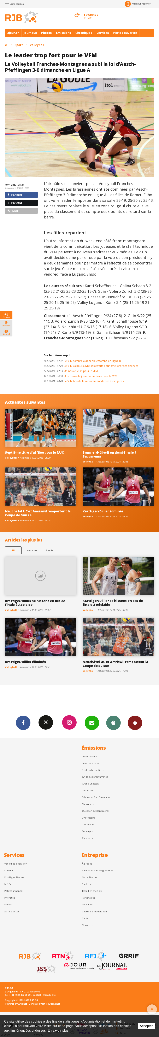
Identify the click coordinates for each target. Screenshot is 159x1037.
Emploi (8, 904)
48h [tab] (13, 550)
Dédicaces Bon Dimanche (96, 797)
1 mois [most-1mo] (49, 550)
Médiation (87, 904)
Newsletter (88, 925)
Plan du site (49, 995)
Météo (8, 884)
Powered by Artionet (16, 1004)
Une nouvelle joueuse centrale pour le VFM (80, 376)
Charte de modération (94, 911)
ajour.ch (13, 33)
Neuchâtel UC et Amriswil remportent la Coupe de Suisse (38, 513)
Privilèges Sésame (14, 877)
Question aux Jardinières (95, 810)
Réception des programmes (97, 870)
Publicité (87, 884)
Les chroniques (90, 763)
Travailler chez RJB (92, 891)
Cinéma (8, 870)
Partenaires (88, 897)
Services (102, 33)
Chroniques (83, 33)
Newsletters (92, 723)
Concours (87, 838)
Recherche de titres (93, 770)
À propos (87, 863)
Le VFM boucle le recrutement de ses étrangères (84, 381)
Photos (46, 33)
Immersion (88, 790)
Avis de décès (11, 911)
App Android (135, 723)
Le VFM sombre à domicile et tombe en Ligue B (82, 361)
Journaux (30, 33)
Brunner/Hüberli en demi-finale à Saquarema (109, 454)
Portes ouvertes (125, 33)
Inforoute (9, 897)
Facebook (23, 723)
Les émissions (89, 756)
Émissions (63, 33)
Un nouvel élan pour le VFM (71, 371)
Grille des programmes (95, 776)
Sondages (87, 831)
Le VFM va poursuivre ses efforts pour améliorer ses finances (91, 366)
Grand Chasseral (91, 783)
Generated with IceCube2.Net (44, 1004)
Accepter (146, 1026)
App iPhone (113, 723)
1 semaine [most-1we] (31, 550)
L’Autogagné (88, 817)
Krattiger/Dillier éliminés (103, 511)
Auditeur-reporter (138, 4)
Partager (14, 194)
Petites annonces (13, 891)
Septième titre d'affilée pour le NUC (34, 452)
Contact (86, 918)
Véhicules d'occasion (15, 863)
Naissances (88, 804)
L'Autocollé (88, 824)
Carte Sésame (89, 877)
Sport (19, 45)
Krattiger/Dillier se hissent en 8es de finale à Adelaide (35, 603)
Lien (12, 210)
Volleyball (37, 45)
